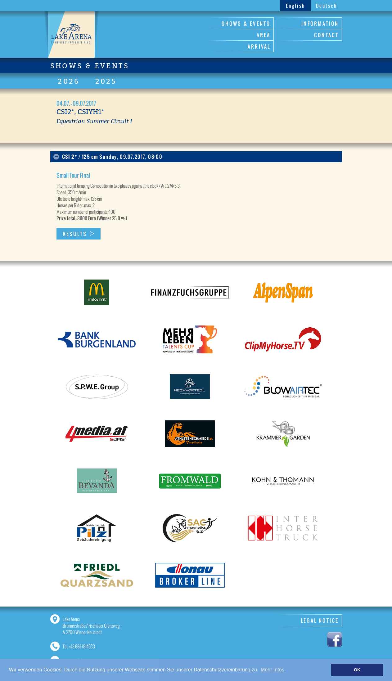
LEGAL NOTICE (320, 620)
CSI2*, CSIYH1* (80, 112)
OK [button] (357, 669)
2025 (106, 81)
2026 (69, 81)
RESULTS (75, 233)
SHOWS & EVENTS (246, 23)
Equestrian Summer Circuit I (94, 121)
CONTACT (326, 34)
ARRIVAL (259, 46)
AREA (264, 34)
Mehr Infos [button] (272, 669)
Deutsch (326, 5)
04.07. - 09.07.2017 (76, 103)
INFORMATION (320, 23)
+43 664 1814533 (82, 646)
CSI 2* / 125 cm (112, 156)
